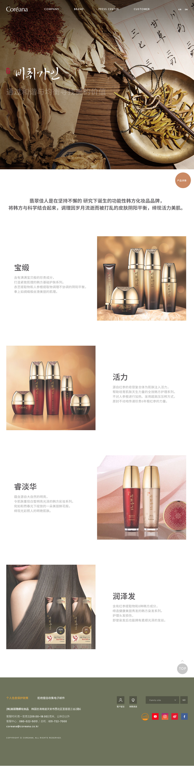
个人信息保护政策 (17, 703)
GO (184, 704)
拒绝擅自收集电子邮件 (51, 703)
